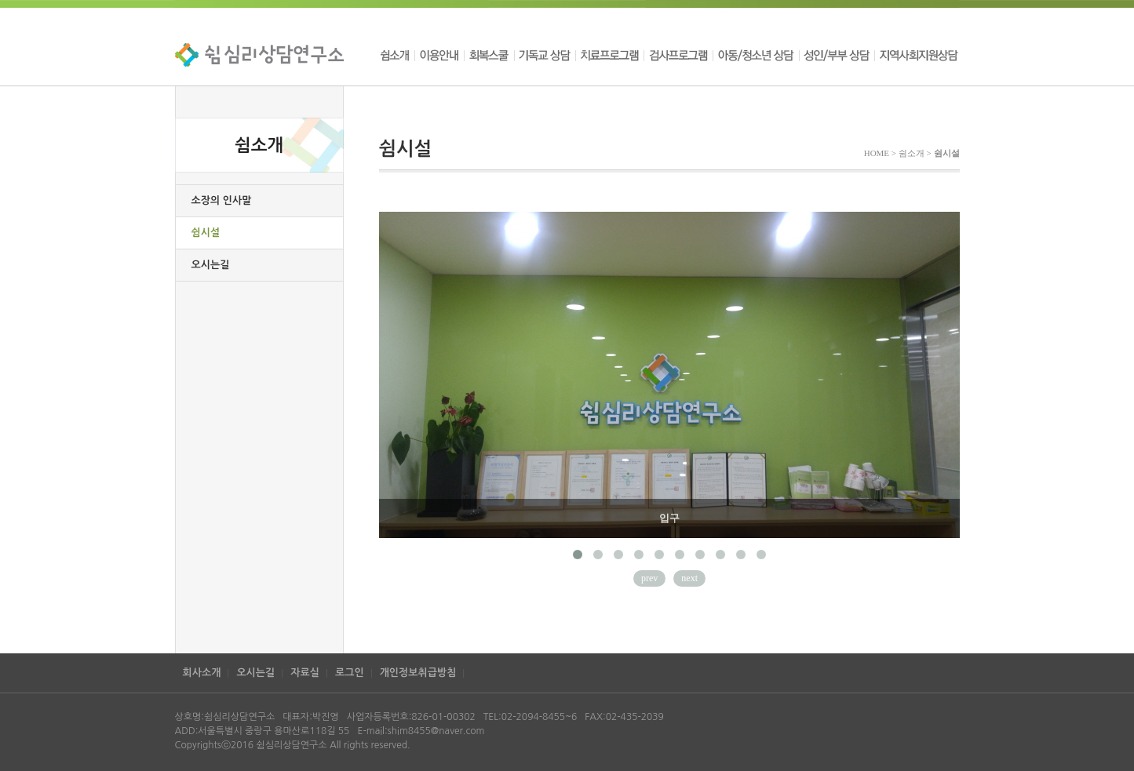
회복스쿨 (489, 55)
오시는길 (210, 265)
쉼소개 (396, 55)
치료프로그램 (609, 55)
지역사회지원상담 (917, 55)
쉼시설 (206, 232)
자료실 (304, 672)
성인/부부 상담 (836, 55)
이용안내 (439, 55)
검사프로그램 (678, 55)
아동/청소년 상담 (756, 55)
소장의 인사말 (221, 200)
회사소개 (202, 672)
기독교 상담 (544, 55)
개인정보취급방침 (418, 672)
